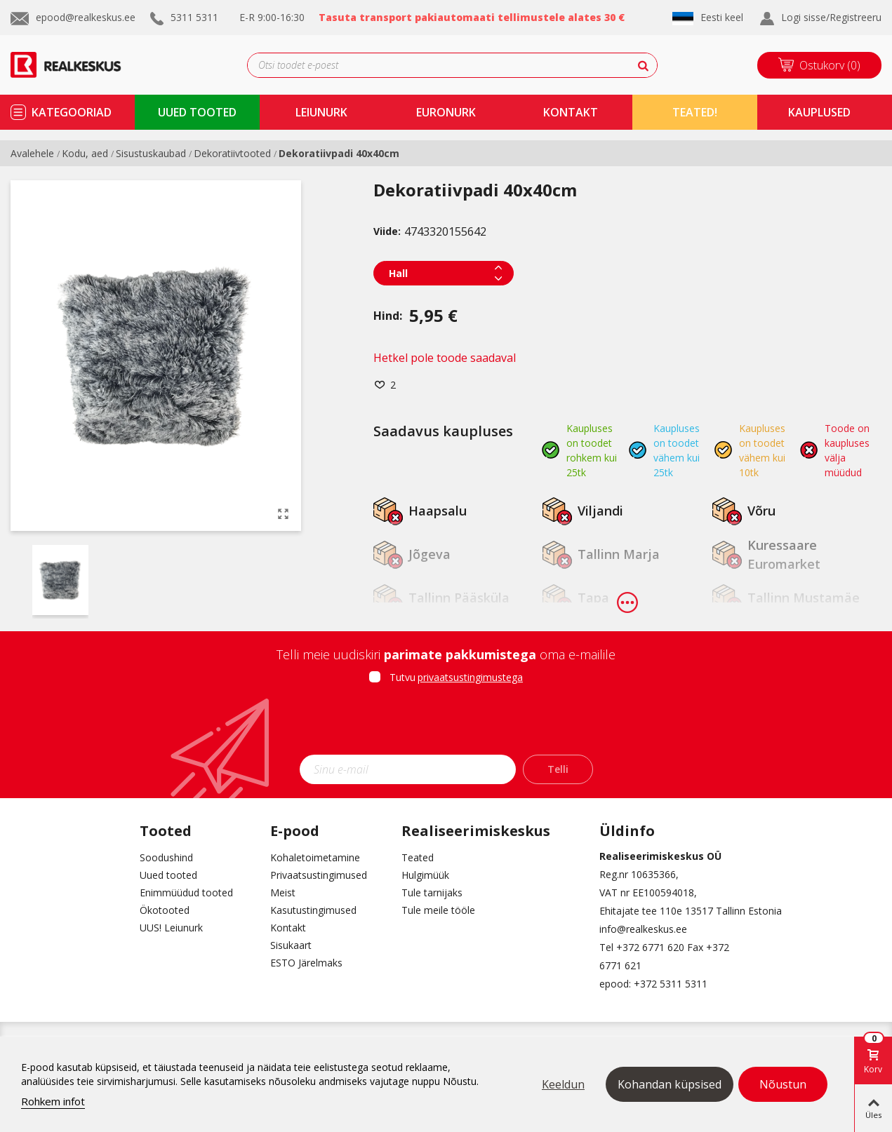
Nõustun (782, 1084)
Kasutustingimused (313, 910)
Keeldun (563, 1084)
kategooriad (72, 112)
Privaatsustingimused (318, 875)
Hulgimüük (425, 875)
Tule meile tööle (438, 910)
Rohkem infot (53, 1101)
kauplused (819, 112)
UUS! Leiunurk (171, 927)
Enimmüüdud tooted (186, 892)
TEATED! (694, 112)
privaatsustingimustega (470, 677)
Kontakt (288, 927)
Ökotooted (164, 910)
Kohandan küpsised (669, 1084)
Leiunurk (321, 112)
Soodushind (166, 857)
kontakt (570, 112)
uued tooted (197, 112)
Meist (282, 892)
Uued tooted (168, 875)
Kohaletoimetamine (315, 857)
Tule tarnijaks (431, 892)
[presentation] (446, 723)
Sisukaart (291, 945)
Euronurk (446, 112)
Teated (417, 857)
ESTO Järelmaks (306, 962)
